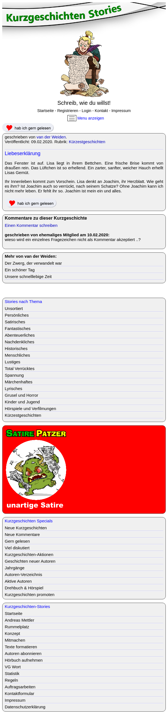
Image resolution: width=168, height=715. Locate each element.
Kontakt (101, 110)
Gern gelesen (17, 541)
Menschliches (17, 355)
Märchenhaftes (18, 381)
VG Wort (13, 666)
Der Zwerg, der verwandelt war (33, 263)
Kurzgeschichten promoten (29, 594)
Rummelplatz (17, 626)
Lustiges (12, 361)
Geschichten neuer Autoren (30, 561)
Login (86, 110)
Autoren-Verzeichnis (23, 574)
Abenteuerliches (20, 335)
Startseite (45, 110)
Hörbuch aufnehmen (24, 660)
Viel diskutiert (17, 547)
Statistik (12, 673)
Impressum (121, 110)
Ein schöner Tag (20, 269)
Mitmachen (15, 640)
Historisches (16, 348)
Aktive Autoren (18, 581)
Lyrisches (13, 388)
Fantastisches (18, 328)
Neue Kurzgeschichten (26, 527)
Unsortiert (14, 308)
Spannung (14, 375)
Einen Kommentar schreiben (31, 225)
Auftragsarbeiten (20, 686)
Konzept (12, 633)
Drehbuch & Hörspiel (24, 587)
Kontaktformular (19, 693)
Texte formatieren (21, 646)
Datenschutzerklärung (25, 706)
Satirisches (15, 321)
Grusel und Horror (21, 395)
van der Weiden (51, 137)
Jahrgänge (15, 567)
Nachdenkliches (19, 341)
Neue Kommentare (22, 534)
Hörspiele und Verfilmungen (30, 408)
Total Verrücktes (20, 368)
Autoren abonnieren (23, 653)
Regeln (11, 680)
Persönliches (17, 315)
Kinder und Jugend (22, 401)
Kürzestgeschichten (87, 141)
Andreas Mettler (19, 620)
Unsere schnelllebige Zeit (28, 276)
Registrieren (67, 110)
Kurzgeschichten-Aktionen (29, 554)
